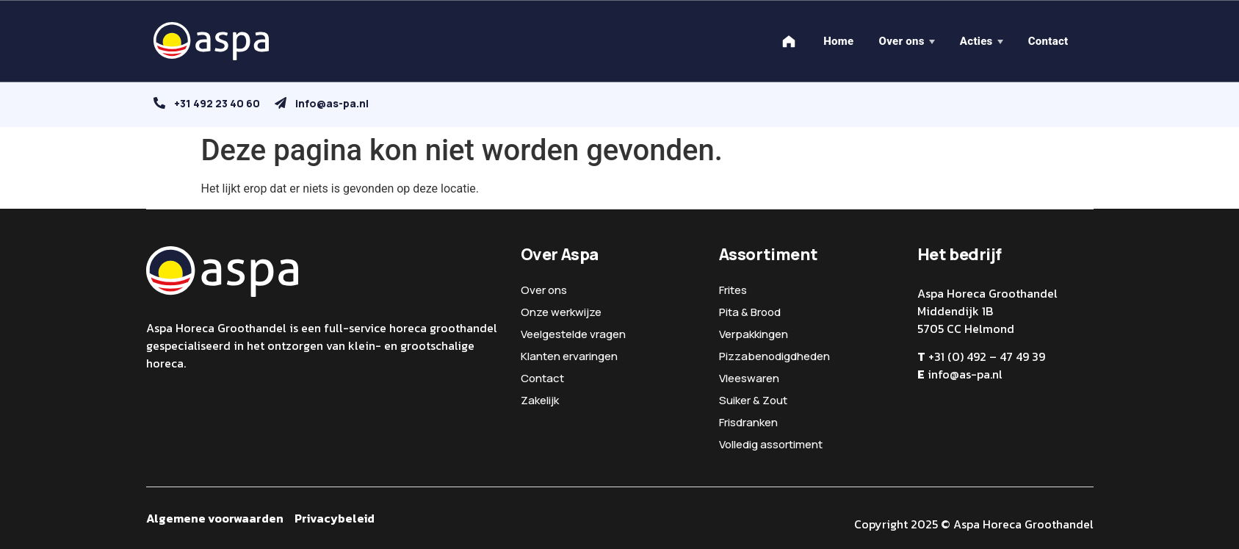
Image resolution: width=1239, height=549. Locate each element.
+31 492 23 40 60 (217, 103)
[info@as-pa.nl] (280, 103)
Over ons (901, 41)
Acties (976, 41)
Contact (1048, 41)
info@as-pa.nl (332, 103)
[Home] (789, 41)
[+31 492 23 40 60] (159, 103)
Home (838, 41)
